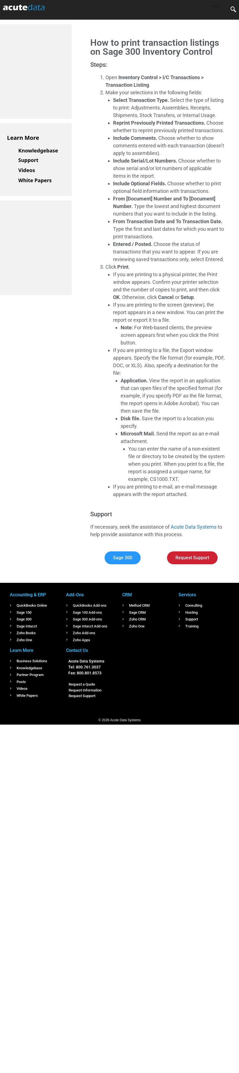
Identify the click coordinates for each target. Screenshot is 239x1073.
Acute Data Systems (194, 527)
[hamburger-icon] (214, 7)
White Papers (35, 180)
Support (28, 160)
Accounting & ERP (28, 594)
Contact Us (77, 650)
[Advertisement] (49, 70)
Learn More (23, 137)
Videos (26, 170)
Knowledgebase (38, 150)
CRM (127, 594)
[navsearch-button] (233, 9)
